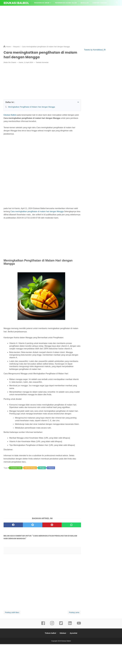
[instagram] (52, 625)
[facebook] (43, 625)
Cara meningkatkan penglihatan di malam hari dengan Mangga (37, 212)
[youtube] (78, 625)
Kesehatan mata (16, 468)
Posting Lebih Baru (12, 613)
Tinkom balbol (49, 634)
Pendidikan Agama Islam (66, 3)
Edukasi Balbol (16, 3)
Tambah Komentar (42, 63)
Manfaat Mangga (30, 468)
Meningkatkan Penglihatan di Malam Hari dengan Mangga (32, 108)
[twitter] (61, 625)
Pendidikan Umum (41, 3)
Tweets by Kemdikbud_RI (95, 50)
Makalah (85, 3)
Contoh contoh (100, 3)
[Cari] (117, 3)
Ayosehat (74, 634)
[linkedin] (70, 625)
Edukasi (63, 634)
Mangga (42, 468)
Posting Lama (74, 613)
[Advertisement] (61, 25)
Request (51, 468)
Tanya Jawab (39, 8)
